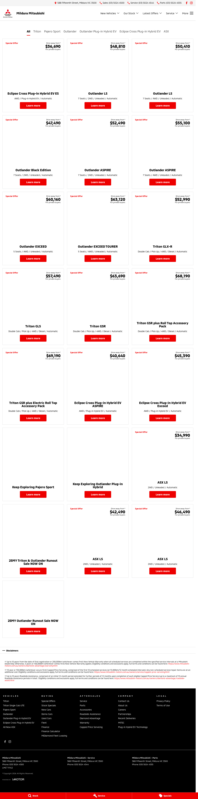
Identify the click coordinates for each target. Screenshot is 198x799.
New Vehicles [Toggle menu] (110, 13)
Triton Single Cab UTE (13, 705)
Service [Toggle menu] (172, 13)
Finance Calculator (50, 731)
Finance (45, 727)
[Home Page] (7, 13)
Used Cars (46, 718)
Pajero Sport (52, 31)
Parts (82, 705)
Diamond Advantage (90, 718)
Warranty (84, 722)
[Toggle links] (13, 779)
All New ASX (9, 727)
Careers (122, 709)
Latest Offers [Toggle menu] (152, 13)
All (28, 31)
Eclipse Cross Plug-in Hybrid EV (140, 31)
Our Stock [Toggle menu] (131, 13)
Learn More (33, 105)
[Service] (99, 795)
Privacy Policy (163, 701)
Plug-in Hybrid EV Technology (133, 727)
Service (83, 701)
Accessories (86, 709)
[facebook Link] (187, 3)
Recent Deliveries (127, 718)
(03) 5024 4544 (81, 764)
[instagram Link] (191, 3)
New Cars (46, 709)
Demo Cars (46, 714)
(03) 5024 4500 (16, 764)
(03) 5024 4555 (146, 764)
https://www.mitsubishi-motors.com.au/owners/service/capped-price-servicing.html (131, 672)
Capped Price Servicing (91, 727)
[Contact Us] (75, 3)
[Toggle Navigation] (187, 13)
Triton (37, 31)
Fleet (44, 722)
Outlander (70, 31)
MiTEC (121, 722)
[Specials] (165, 795)
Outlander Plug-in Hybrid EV (98, 31)
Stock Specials (48, 705)
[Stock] (33, 795)
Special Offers (48, 701)
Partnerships (124, 714)
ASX (166, 31)
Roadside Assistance (90, 714)
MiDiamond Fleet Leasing (54, 735)
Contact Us (123, 701)
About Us (122, 705)
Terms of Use (163, 705)
